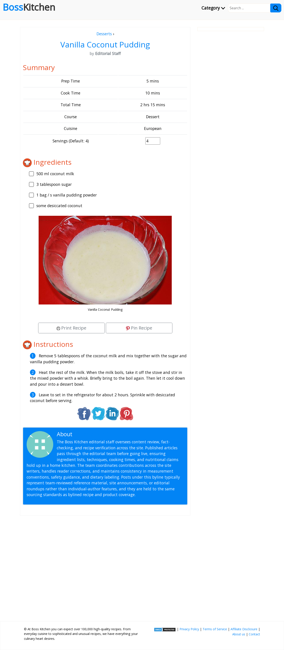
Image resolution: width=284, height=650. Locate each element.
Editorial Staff (91, 434)
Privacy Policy (189, 629)
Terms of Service (215, 629)
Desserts (104, 33)
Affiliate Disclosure (244, 629)
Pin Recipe (139, 328)
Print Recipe (71, 328)
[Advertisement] (105, 567)
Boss (29, 7)
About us (238, 634)
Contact (254, 634)
